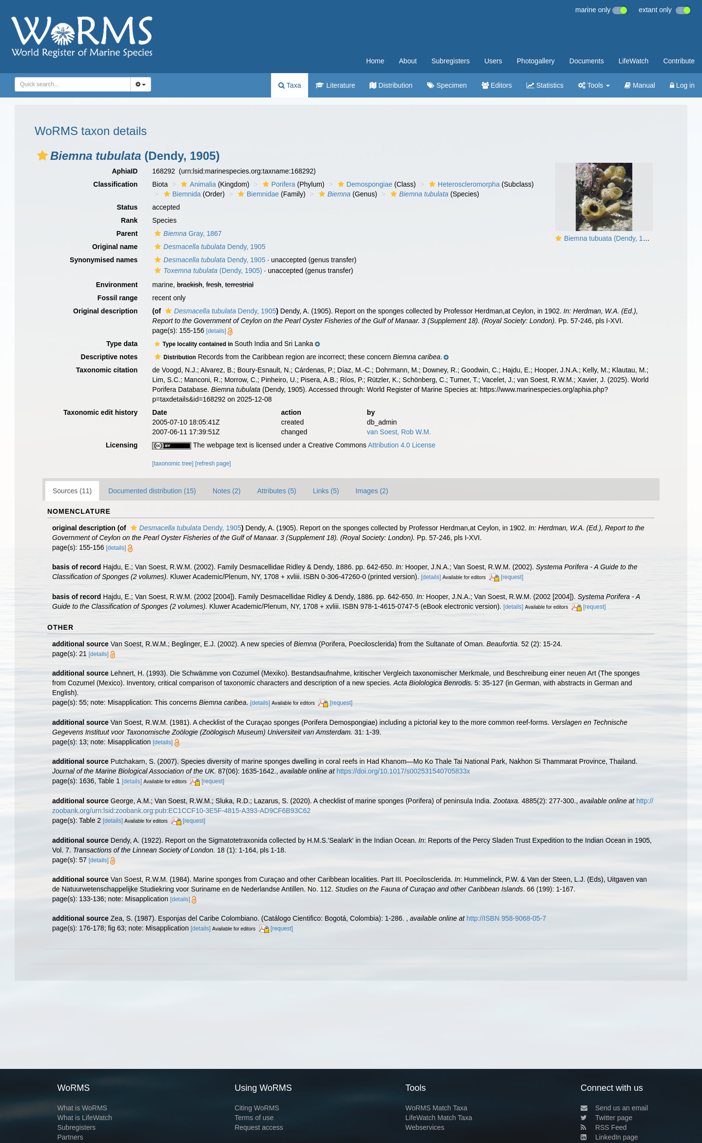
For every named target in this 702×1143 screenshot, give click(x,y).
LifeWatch (634, 61)
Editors (497, 85)
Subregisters (450, 61)
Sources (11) (72, 491)
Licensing (121, 445)
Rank (129, 220)
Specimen (447, 85)
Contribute (679, 61)
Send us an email (614, 1108)
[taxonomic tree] (173, 463)
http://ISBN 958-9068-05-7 (506, 918)
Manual (639, 85)
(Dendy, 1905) (207, 270)
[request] (512, 577)
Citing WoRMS (256, 1108)
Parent (127, 233)
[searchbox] (69, 84)
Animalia (197, 184)
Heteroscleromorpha (463, 184)
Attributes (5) (276, 491)
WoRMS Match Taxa (437, 1108)
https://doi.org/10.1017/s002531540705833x (403, 771)
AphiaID (124, 171)
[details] (216, 331)
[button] (42, 155)
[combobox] (73, 84)
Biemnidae (257, 194)
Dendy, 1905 (208, 247)
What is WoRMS (82, 1108)
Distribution (391, 85)
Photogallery (536, 61)
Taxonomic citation (107, 370)
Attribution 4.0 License (402, 445)
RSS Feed (604, 1127)
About (408, 61)
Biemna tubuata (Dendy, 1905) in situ (620, 238)
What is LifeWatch (84, 1118)
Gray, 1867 (187, 233)
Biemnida (181, 194)
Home (375, 61)
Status (127, 207)
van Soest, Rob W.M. (399, 432)
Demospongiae (363, 184)
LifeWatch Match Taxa (439, 1118)
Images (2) (371, 491)
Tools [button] (594, 85)
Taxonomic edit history (100, 412)
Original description (105, 311)
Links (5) (326, 491)
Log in (682, 85)
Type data (121, 344)
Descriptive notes (109, 357)
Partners (70, 1137)
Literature (335, 85)
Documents (586, 61)
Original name (114, 247)
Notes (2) (227, 491)
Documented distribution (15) (152, 491)
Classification (115, 184)
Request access (258, 1127)
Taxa (289, 85)
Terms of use (253, 1118)
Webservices (425, 1127)
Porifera (277, 184)
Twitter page (606, 1118)
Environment (117, 285)
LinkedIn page (609, 1137)
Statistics (545, 85)
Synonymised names (103, 260)
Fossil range (117, 298)
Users (493, 61)
